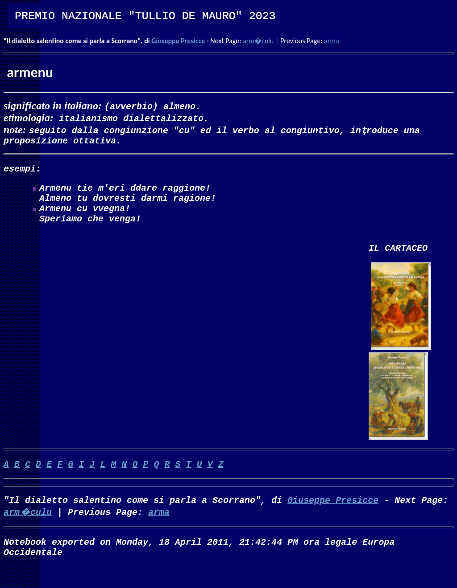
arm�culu (258, 41)
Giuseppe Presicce (178, 41)
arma (331, 41)
